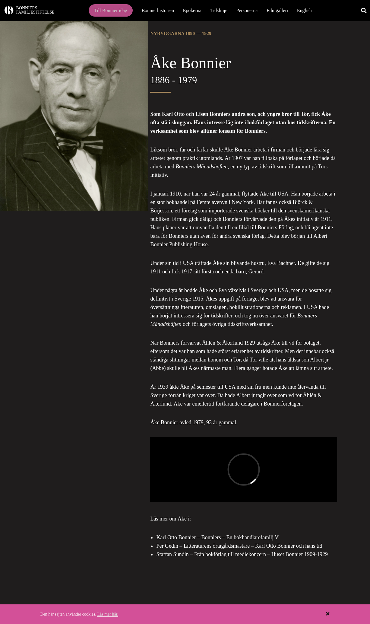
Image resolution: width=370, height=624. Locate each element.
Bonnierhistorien (157, 10)
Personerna (247, 10)
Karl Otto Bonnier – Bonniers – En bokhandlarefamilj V (217, 537)
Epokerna (192, 10)
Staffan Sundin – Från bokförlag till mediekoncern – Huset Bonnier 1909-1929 (242, 554)
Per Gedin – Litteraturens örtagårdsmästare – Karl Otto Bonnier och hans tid (239, 546)
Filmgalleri (277, 10)
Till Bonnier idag (110, 10)
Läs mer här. (107, 614)
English (304, 10)
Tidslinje (218, 10)
